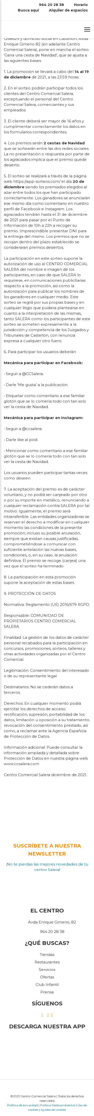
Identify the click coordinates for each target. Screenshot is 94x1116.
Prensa (47, 992)
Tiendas (47, 954)
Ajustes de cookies (53, 1110)
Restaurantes (47, 962)
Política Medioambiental (57, 1105)
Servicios (47, 969)
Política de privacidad (22, 1105)
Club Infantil (47, 984)
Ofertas (47, 977)
